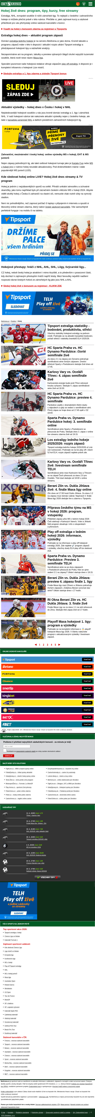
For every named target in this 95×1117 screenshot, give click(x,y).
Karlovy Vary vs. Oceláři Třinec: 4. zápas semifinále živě (67, 375)
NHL (6, 970)
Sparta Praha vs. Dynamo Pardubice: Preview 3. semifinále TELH (66, 559)
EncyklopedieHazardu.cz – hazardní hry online (63, 683)
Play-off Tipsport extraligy (13, 966)
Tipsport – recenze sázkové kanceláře (17, 1044)
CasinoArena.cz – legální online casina (18, 713)
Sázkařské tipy (9, 807)
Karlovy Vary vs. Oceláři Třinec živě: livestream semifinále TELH (70, 465)
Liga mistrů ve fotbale (12, 951)
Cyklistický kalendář (11, 1015)
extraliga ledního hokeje (21, 41)
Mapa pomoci (65, 1104)
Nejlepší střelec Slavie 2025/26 (36, 871)
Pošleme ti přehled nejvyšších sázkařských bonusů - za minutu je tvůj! (37, 657)
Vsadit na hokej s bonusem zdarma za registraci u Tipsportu (35, 29)
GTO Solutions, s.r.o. (8, 1115)
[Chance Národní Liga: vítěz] (13, 862)
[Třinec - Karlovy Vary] (13, 814)
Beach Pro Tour (10, 1029)
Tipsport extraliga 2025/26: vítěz (36, 839)
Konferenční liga (10, 959)
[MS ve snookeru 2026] (13, 846)
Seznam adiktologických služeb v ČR (47, 1104)
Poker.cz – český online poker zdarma (18, 709)
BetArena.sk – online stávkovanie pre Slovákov (63, 695)
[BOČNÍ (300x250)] (18, 919)
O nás (3, 1112)
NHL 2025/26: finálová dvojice (36, 855)
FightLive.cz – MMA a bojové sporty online (20, 683)
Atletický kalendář (10, 1018)
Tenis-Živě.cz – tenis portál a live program (19, 695)
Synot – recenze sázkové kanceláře (16, 1059)
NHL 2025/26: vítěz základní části (37, 831)
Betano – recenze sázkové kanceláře (17, 1048)
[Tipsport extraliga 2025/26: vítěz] (13, 838)
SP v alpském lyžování (12, 1007)
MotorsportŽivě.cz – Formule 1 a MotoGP (19, 698)
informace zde (43, 1097)
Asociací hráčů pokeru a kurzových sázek (66, 1086)
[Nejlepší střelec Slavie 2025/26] (13, 870)
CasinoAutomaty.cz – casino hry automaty (61, 687)
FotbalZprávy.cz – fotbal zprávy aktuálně (19, 687)
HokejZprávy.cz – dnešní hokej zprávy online (20, 691)
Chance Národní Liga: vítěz (35, 863)
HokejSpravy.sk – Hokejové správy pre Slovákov (63, 702)
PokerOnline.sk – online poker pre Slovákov (62, 713)
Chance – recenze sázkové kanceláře (17, 1055)
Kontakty (10, 1112)
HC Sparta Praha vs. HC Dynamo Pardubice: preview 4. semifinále (70, 397)
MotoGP (7, 1000)
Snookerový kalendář (12, 1022)
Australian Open (10, 981)
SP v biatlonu (9, 1003)
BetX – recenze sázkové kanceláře (16, 1067)
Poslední (59, 644)
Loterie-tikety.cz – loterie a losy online (60, 691)
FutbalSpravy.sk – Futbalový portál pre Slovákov (63, 706)
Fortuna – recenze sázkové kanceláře (17, 1041)
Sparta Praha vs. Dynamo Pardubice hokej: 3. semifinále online (70, 421)
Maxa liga (38, 58)
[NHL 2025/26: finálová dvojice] (13, 854)
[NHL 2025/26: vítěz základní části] (13, 830)
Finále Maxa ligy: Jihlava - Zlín (36, 823)
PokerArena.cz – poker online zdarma (18, 706)
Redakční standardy (22, 1112)
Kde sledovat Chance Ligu (13, 947)
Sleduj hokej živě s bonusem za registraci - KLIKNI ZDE (32, 286)
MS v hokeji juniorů (11, 973)
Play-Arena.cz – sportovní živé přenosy (18, 702)
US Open (8, 992)
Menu (90, 3)
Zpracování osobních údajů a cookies (58, 1112)
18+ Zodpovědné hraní (80, 1112)
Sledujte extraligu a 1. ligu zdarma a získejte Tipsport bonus (35, 73)
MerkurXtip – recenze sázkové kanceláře (18, 1063)
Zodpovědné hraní (35, 1086)
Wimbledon (8, 988)
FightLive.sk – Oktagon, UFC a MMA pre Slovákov (64, 698)
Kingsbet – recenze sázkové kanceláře (17, 1070)
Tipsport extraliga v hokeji (13, 932)
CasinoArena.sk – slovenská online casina (61, 709)
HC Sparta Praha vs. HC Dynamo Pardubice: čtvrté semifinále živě (67, 351)
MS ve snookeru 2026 (33, 847)
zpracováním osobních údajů (25, 666)
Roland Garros (9, 985)
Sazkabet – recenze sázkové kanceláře (17, 1052)
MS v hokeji (8, 962)
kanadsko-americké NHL (20, 120)
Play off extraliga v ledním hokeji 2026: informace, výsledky (67, 535)
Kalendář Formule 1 (11, 940)
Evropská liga (9, 955)
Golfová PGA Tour (10, 1026)
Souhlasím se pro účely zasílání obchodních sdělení (33, 666)
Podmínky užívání (37, 1112)
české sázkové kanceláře (57, 207)
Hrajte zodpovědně (7, 1092)
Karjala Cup (77, 163)
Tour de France (10, 996)
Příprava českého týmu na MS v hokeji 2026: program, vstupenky (69, 511)
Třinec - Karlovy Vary (33, 815)
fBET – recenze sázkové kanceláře (16, 1074)
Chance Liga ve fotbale (12, 936)
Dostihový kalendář (11, 1033)
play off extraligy (70, 64)
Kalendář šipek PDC (11, 1011)
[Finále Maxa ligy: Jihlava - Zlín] (13, 822)
